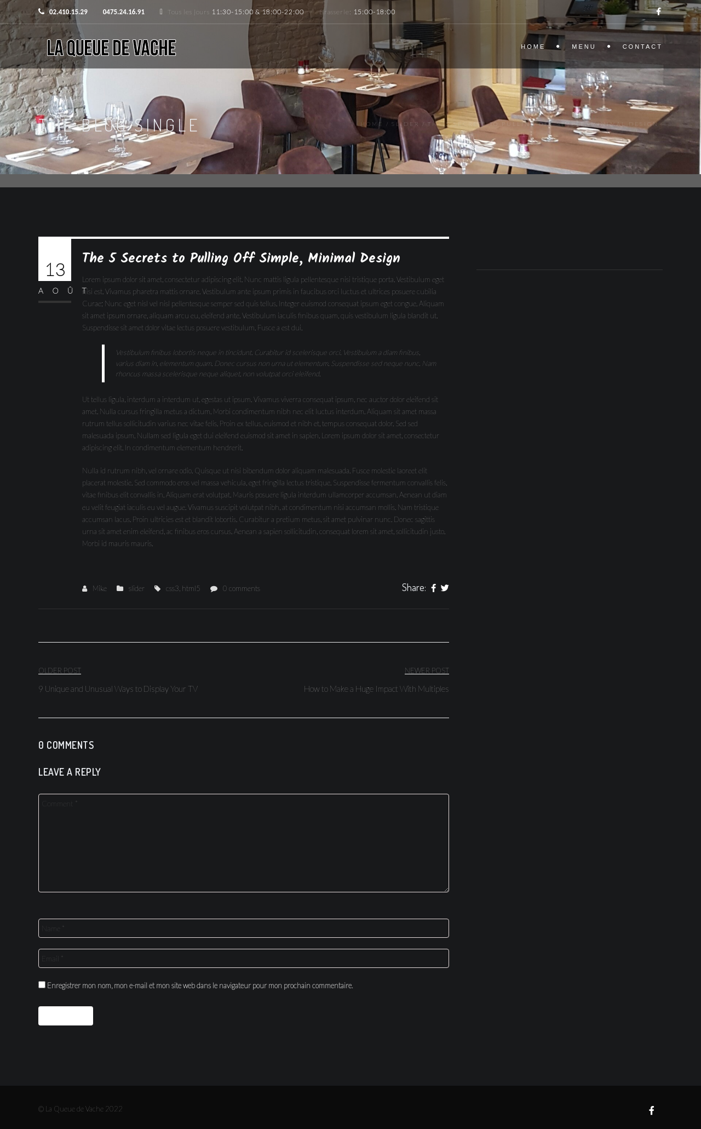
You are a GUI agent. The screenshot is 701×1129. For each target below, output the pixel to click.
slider (406, 124)
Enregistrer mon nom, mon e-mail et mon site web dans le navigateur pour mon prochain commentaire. (200, 985)
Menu (584, 46)
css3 (172, 588)
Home (533, 46)
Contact (643, 46)
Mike (100, 588)
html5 (191, 588)
